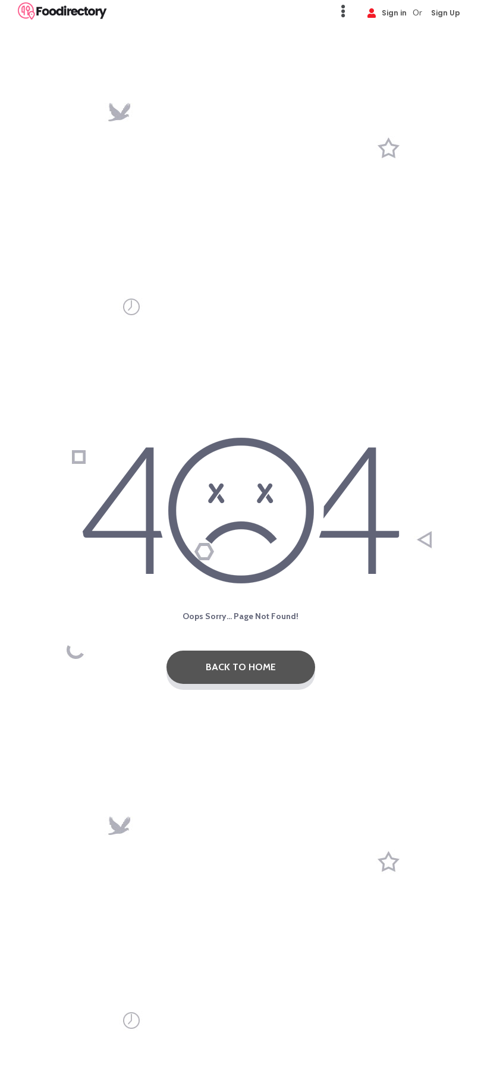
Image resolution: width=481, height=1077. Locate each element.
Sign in (387, 12)
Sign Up (445, 12)
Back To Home (241, 667)
